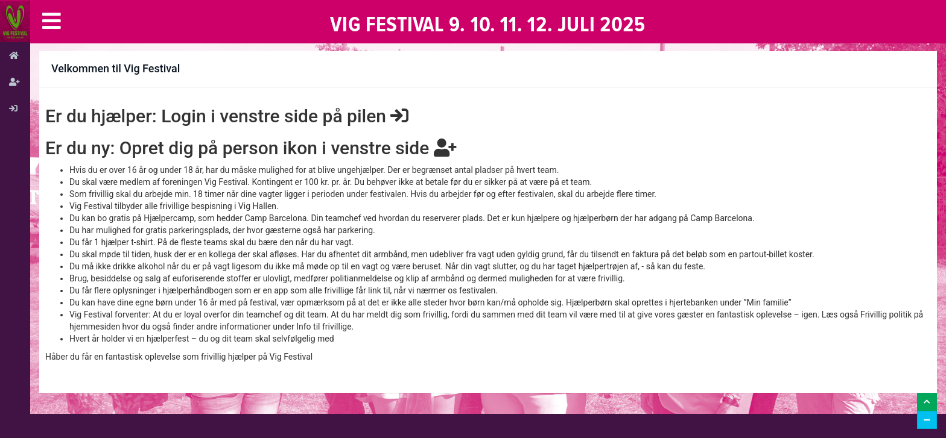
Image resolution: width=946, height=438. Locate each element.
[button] (51, 21)
